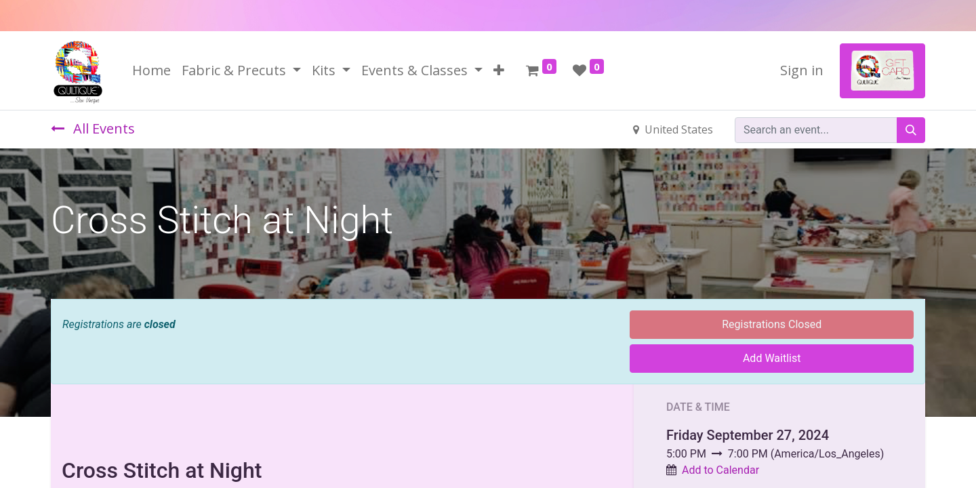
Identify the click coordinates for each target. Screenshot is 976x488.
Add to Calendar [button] (720, 470)
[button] (499, 70)
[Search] (911, 130)
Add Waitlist (772, 358)
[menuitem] (151, 70)
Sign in (802, 70)
